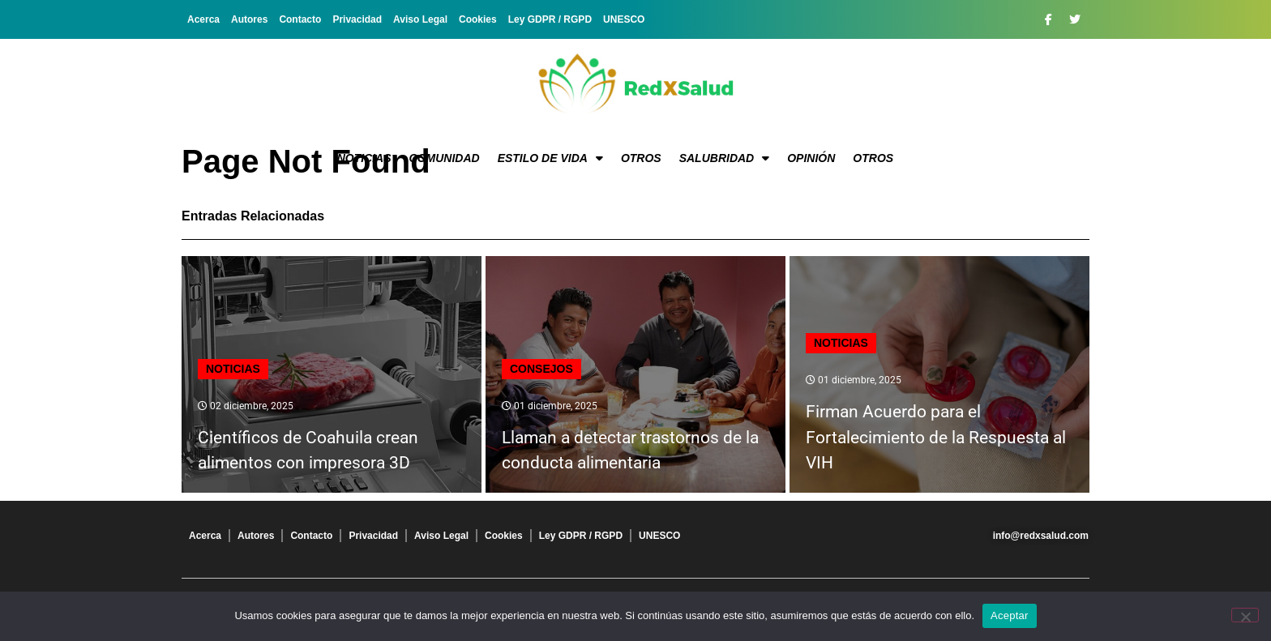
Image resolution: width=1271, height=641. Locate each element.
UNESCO (623, 19)
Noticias (364, 158)
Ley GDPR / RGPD (550, 19)
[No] (1245, 615)
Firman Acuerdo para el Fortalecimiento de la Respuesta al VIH (936, 437)
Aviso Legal (420, 19)
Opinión (811, 158)
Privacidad (357, 19)
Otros (641, 158)
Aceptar (1010, 615)
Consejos (541, 368)
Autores (249, 19)
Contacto (300, 19)
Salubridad (724, 158)
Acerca (203, 19)
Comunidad (444, 158)
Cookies (478, 19)
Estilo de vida (550, 158)
